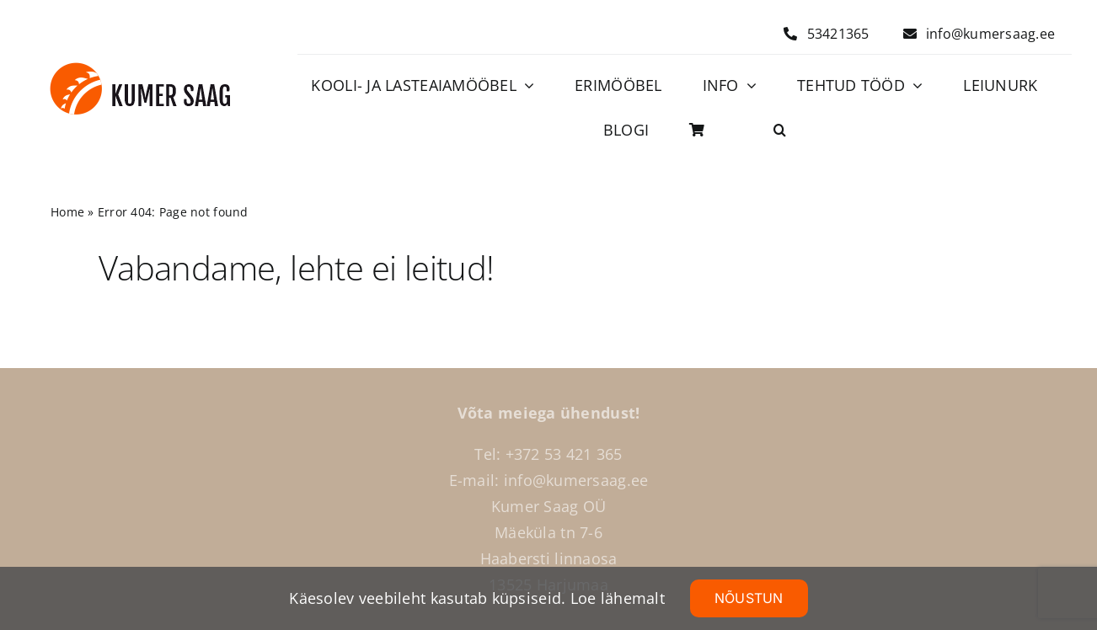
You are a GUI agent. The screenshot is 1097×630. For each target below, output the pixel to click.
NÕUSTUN (749, 598)
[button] (779, 130)
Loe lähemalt (617, 598)
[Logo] (140, 70)
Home (67, 212)
